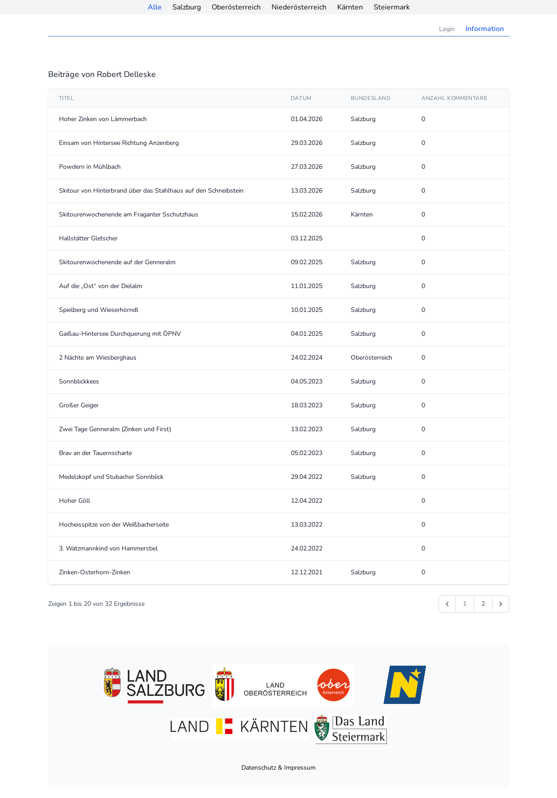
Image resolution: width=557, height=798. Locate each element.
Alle (155, 7)
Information (485, 29)
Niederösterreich (299, 7)
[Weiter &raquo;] (500, 604)
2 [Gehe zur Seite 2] (483, 604)
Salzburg (186, 7)
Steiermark (392, 7)
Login (447, 29)
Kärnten (350, 7)
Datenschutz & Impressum (278, 767)
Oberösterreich (236, 7)
